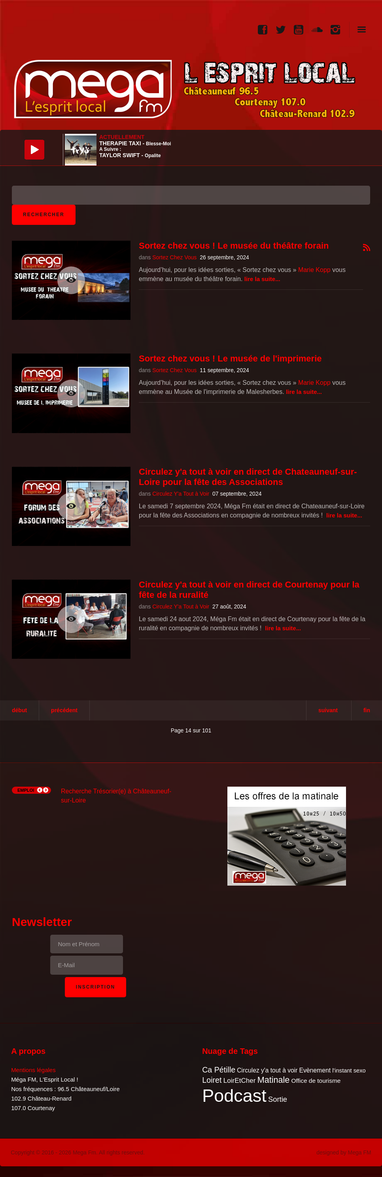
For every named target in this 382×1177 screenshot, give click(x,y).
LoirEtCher (239, 1080)
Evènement (315, 1070)
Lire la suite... (262, 279)
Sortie (277, 1099)
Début (19, 710)
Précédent (64, 710)
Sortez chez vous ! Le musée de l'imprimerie (230, 358)
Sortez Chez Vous (174, 257)
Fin (366, 710)
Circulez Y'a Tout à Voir (180, 494)
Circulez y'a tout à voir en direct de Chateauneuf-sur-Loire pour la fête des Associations (248, 477)
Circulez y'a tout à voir (267, 1070)
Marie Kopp (314, 269)
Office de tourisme (315, 1080)
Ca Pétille (218, 1069)
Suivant (328, 710)
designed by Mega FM (343, 1152)
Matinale (273, 1080)
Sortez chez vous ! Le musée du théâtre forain (234, 246)
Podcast (234, 1096)
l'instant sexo (348, 1070)
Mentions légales (33, 1070)
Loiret (211, 1080)
